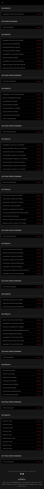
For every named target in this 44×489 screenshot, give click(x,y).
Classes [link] (15, 484)
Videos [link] (40, 484)
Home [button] (4, 482)
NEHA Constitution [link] (23, 484)
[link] (22, 14)
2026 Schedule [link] (26, 482)
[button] (2, 2)
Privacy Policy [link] (22, 486)
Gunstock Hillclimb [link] (7, 484)
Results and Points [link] (36, 482)
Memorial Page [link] (34, 484)
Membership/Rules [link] (17, 482)
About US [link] (8, 482)
